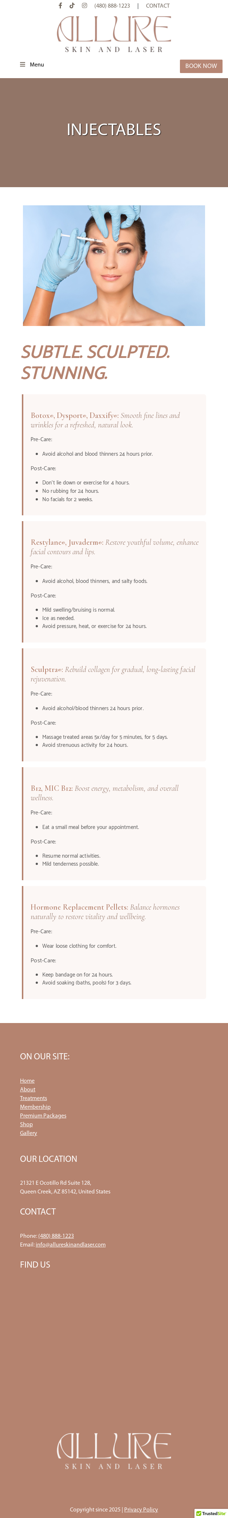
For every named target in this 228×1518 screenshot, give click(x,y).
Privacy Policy (141, 1510)
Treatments (33, 1099)
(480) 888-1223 (112, 6)
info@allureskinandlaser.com (71, 1245)
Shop (26, 1125)
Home (27, 1081)
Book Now (201, 66)
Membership (35, 1107)
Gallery (28, 1133)
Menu (31, 64)
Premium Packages (43, 1116)
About (27, 1090)
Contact (158, 6)
